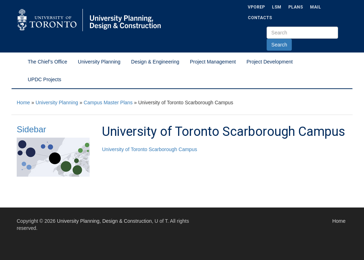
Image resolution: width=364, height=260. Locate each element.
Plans (295, 7)
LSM (276, 7)
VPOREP (256, 7)
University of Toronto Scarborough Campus (149, 149)
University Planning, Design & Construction (104, 221)
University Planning (99, 62)
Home (23, 102)
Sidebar (31, 129)
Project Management (213, 62)
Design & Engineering (155, 62)
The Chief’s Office (47, 62)
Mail (315, 7)
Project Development (269, 62)
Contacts (260, 17)
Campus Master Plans (108, 102)
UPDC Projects (44, 79)
